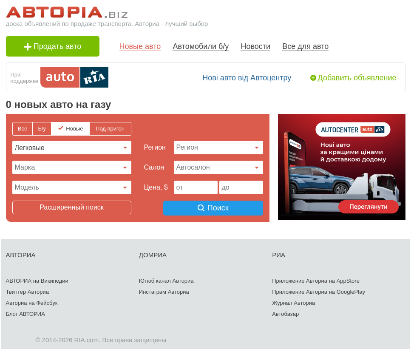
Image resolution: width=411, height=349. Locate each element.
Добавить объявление (357, 78)
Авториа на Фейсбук (32, 301)
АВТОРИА (21, 253)
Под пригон (110, 128)
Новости (255, 46)
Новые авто (140, 46)
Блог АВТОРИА (25, 312)
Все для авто (305, 46)
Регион (155, 147)
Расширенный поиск (72, 207)
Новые (74, 128)
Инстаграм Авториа (164, 290)
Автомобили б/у (201, 46)
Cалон (154, 167)
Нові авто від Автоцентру (246, 78)
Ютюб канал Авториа (166, 279)
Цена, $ (156, 187)
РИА (278, 253)
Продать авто (53, 46)
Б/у (42, 128)
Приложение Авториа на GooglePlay (318, 290)
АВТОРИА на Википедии (37, 279)
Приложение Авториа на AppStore (316, 279)
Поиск (218, 207)
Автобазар (285, 312)
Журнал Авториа (293, 301)
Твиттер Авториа (27, 290)
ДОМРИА (153, 253)
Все (22, 128)
